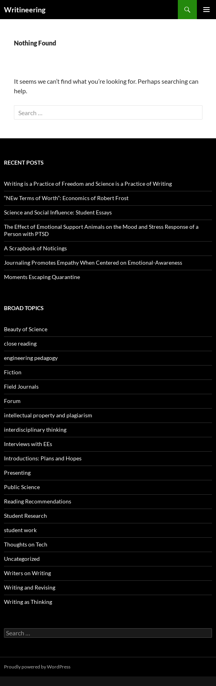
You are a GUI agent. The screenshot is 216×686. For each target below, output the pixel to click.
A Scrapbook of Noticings (35, 248)
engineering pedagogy (31, 357)
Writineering (24, 9)
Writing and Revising (29, 587)
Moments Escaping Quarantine (42, 276)
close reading (20, 343)
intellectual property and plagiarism (48, 415)
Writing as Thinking (28, 601)
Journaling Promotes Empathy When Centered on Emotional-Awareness (93, 262)
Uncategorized (22, 558)
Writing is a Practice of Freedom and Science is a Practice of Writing (88, 183)
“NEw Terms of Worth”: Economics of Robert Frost (66, 198)
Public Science (22, 487)
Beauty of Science (25, 329)
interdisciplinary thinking (35, 429)
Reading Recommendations (37, 501)
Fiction (12, 372)
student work (20, 530)
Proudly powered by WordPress (37, 667)
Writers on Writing (27, 573)
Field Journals (21, 386)
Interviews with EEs (28, 443)
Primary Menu (206, 9)
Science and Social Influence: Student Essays (58, 212)
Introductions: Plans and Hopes (43, 458)
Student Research (25, 515)
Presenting (17, 472)
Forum (12, 400)
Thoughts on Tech (25, 544)
